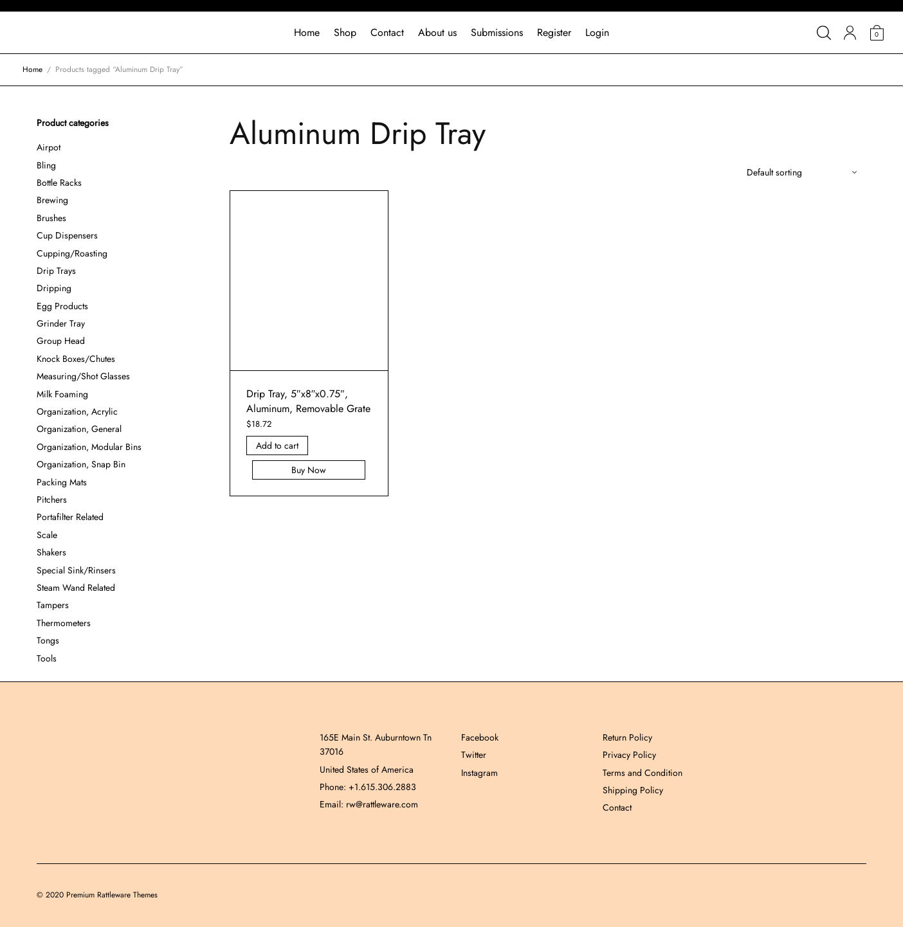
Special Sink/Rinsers (76, 570)
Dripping (54, 288)
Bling (46, 165)
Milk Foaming (62, 394)
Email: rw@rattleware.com (369, 804)
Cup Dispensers (67, 235)
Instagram (479, 772)
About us (437, 32)
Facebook (479, 737)
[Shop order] (802, 172)
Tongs (48, 640)
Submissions (497, 32)
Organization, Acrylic (77, 411)
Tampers (53, 604)
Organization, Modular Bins (89, 446)
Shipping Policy (633, 790)
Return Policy (627, 737)
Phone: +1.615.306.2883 (368, 786)
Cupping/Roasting (72, 253)
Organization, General (79, 428)
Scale (47, 534)
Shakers (51, 552)
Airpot (48, 147)
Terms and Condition (642, 772)
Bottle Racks (59, 182)
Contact (387, 32)
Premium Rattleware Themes (112, 895)
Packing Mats (62, 482)
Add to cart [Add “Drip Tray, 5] (277, 445)
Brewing (52, 200)
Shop (345, 32)
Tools (47, 658)
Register (554, 32)
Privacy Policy (629, 754)
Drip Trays (56, 270)
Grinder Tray (61, 323)
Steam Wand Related (76, 587)
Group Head (61, 340)
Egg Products (62, 306)
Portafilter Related (70, 516)
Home (307, 32)
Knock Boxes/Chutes (76, 358)
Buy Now (309, 470)
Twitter (473, 754)
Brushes (51, 218)
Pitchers (52, 499)
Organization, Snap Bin (81, 464)
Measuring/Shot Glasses (83, 376)
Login (597, 32)
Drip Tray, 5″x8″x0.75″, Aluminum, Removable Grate (308, 400)
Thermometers (64, 622)
